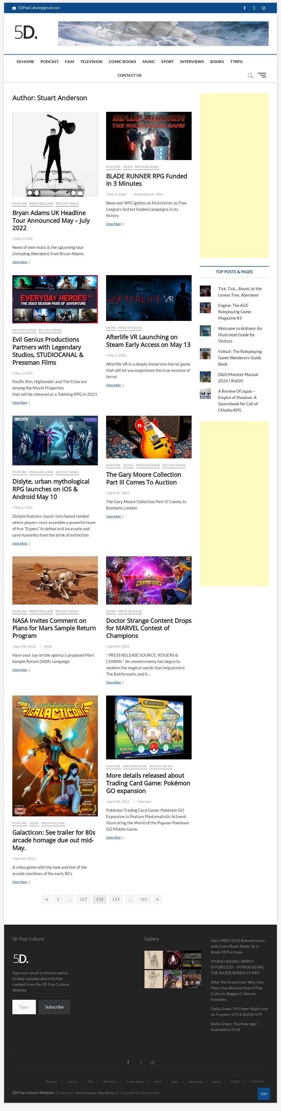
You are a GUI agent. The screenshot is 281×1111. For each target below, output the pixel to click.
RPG (159, 194)
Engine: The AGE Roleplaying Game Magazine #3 (234, 311)
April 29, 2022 (117, 646)
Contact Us (130, 75)
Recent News (67, 203)
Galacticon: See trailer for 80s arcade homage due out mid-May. (53, 840)
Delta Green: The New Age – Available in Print (235, 1026)
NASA (48, 646)
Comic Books (122, 61)
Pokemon (144, 801)
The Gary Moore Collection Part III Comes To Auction (143, 478)
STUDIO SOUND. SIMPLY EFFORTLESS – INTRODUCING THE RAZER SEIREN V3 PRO (237, 967)
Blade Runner (144, 194)
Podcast (50, 61)
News (128, 167)
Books (217, 61)
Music (149, 61)
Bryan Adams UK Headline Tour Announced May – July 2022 (51, 220)
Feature (19, 203)
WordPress (106, 1093)
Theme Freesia (85, 1093)
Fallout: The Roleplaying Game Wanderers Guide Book (240, 357)
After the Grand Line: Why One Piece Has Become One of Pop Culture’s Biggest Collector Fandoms (237, 991)
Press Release (41, 203)
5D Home (25, 61)
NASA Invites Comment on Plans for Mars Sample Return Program (54, 628)
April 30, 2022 (117, 493)
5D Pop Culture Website (33, 1092)
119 (116, 898)
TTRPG (236, 61)
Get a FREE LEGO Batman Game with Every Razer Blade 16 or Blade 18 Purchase (238, 946)
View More (27, 262)
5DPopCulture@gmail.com (36, 7)
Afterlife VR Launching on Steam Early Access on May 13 (148, 341)
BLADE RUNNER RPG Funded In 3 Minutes (146, 180)
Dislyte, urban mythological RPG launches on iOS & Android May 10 (50, 489)
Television (91, 61)
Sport (167, 61)
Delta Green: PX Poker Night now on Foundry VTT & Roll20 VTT (239, 1011)
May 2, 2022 (116, 355)
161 (144, 898)
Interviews (192, 61)
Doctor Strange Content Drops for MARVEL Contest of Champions (148, 628)
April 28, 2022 (117, 801)
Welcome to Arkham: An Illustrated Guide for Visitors (240, 334)
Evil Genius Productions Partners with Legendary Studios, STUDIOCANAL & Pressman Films (47, 350)
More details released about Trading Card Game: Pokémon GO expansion (148, 783)
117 (84, 898)
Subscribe (54, 1006)
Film (69, 61)
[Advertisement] (234, 175)
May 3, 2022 (22, 239)
